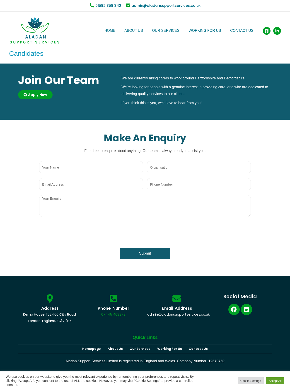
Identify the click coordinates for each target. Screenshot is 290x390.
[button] (35, 94)
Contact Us (198, 348)
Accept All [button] (275, 381)
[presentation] (73, 233)
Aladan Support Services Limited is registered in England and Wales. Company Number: (145, 361)
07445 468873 (113, 314)
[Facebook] (267, 30)
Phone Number (113, 308)
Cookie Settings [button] (250, 381)
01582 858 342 (108, 5)
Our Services (140, 348)
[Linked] (277, 30)
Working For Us (169, 348)
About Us (115, 348)
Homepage (91, 348)
